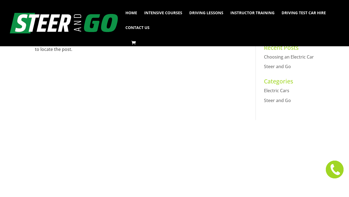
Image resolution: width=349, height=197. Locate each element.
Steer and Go (277, 66)
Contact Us (137, 28)
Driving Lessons (206, 13)
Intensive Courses (163, 13)
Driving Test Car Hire (304, 13)
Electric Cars (276, 91)
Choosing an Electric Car (289, 57)
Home (131, 13)
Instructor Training (252, 13)
